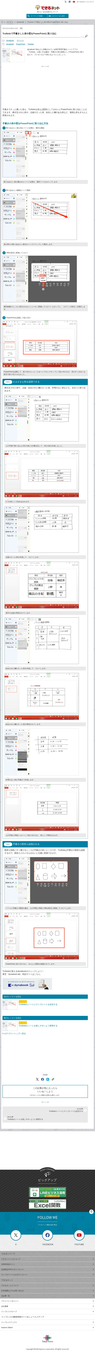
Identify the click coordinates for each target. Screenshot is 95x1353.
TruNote (31, 44)
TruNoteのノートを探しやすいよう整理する (38, 1026)
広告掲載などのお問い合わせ (47, 1291)
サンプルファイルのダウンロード (47, 1275)
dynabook (20, 22)
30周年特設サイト (47, 1264)
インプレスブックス (47, 1322)
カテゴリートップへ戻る (15, 1033)
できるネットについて (85, 2)
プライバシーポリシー (47, 1301)
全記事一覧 (47, 1296)
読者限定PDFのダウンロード (47, 1269)
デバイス (9, 22)
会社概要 (47, 1306)
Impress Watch (47, 1327)
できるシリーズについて (47, 1259)
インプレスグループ (47, 1311)
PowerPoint (20, 44)
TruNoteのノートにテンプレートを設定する (38, 1004)
